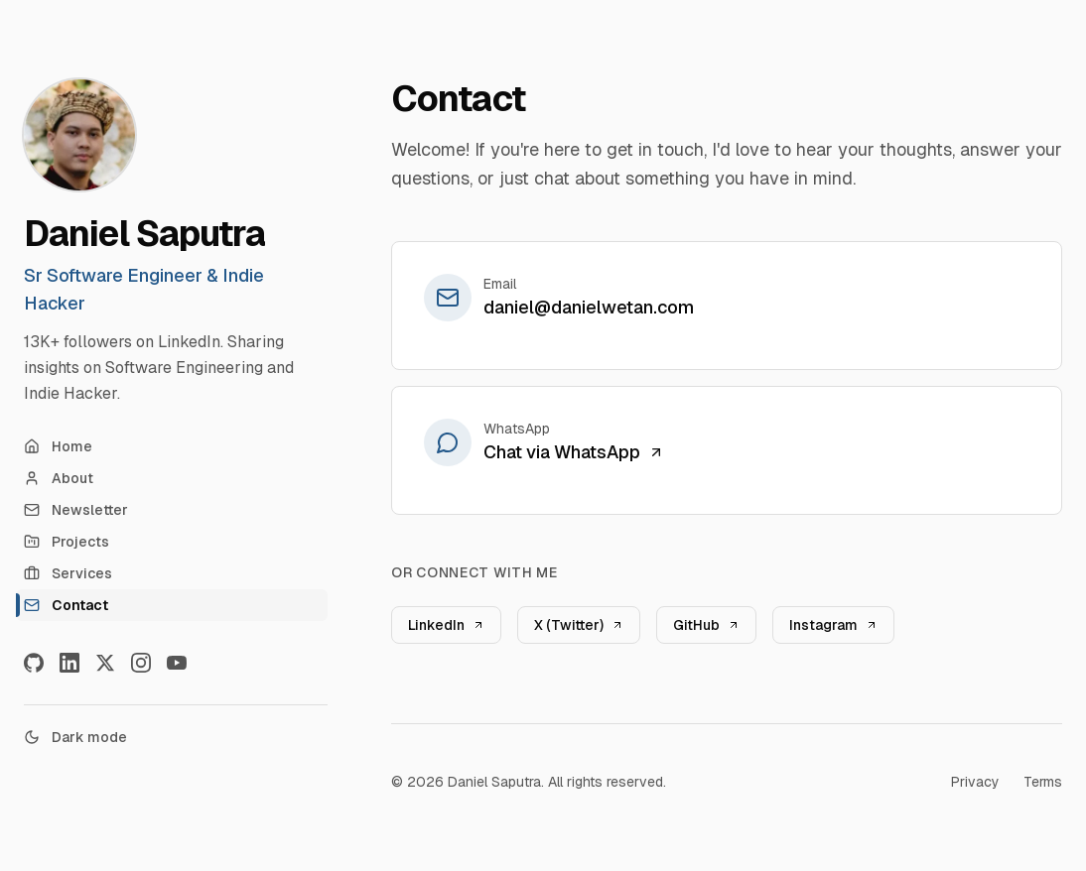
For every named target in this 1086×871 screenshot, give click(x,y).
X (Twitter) (578, 625)
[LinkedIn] (69, 663)
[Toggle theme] (176, 737)
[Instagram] (141, 663)
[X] (105, 663)
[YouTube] (177, 663)
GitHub (706, 625)
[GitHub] (34, 663)
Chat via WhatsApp (573, 451)
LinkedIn (446, 625)
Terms (1042, 782)
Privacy (975, 782)
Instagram (833, 625)
